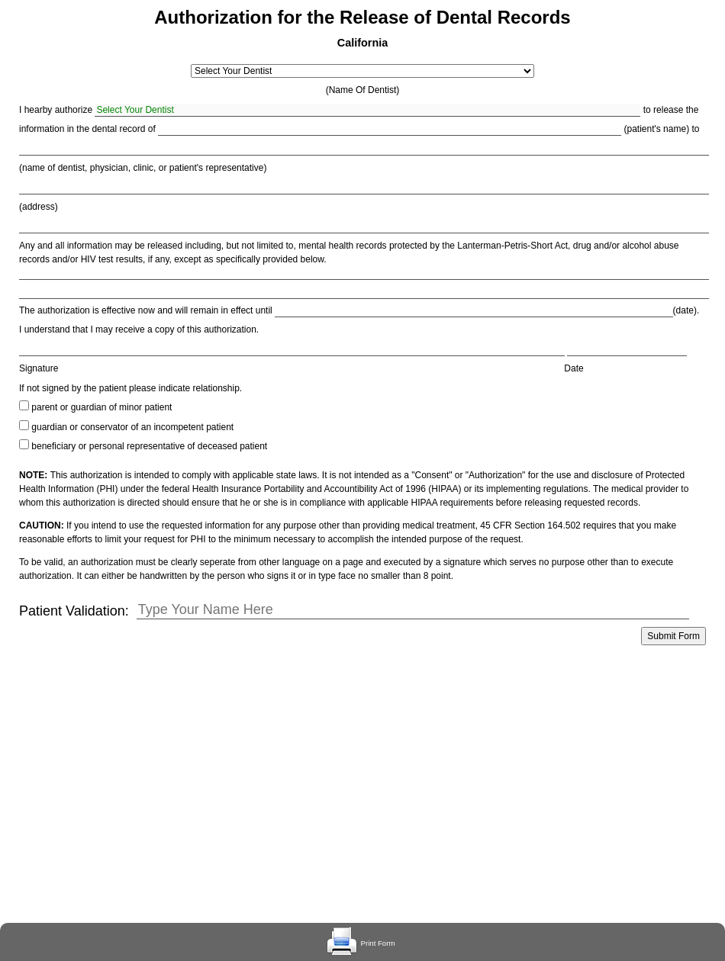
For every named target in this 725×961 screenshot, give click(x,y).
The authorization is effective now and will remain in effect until (145, 310)
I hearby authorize (55, 109)
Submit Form (673, 636)
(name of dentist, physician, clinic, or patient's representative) (142, 167)
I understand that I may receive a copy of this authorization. (139, 329)
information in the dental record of (87, 129)
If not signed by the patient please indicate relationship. (130, 388)
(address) (38, 206)
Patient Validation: (74, 611)
